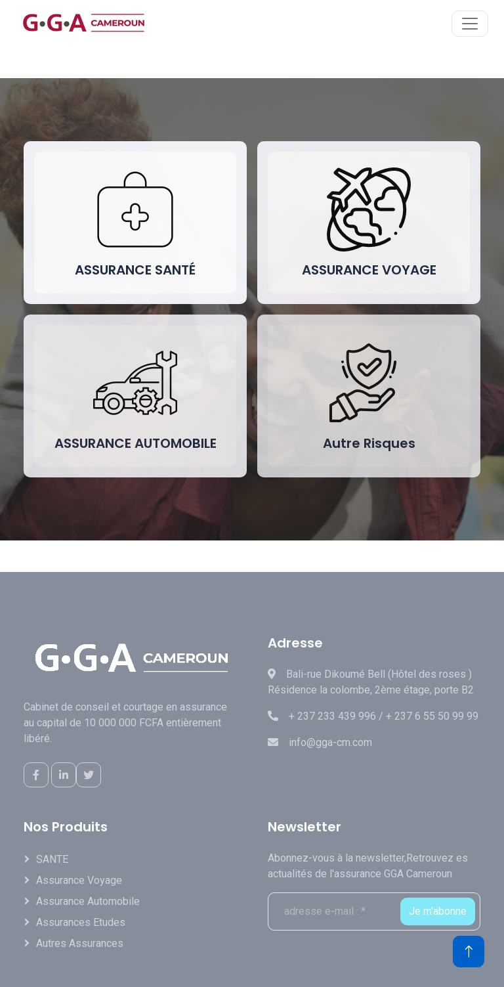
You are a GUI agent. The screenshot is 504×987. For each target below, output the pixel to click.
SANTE (52, 859)
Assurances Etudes (80, 922)
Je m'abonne (438, 911)
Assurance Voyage (79, 880)
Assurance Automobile (88, 901)
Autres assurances (79, 943)
